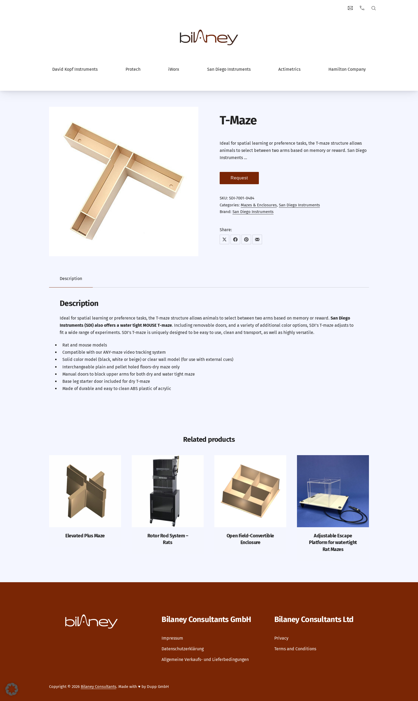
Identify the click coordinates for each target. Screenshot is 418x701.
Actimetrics (289, 69)
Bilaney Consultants (98, 686)
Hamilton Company (347, 69)
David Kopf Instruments (75, 69)
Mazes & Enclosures (259, 205)
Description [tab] (71, 278)
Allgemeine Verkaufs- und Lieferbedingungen (205, 659)
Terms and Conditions (295, 648)
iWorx (173, 69)
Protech (133, 69)
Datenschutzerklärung (183, 648)
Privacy (281, 638)
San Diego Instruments (229, 69)
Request (239, 178)
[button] (11, 689)
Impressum (172, 638)
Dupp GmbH (158, 686)
